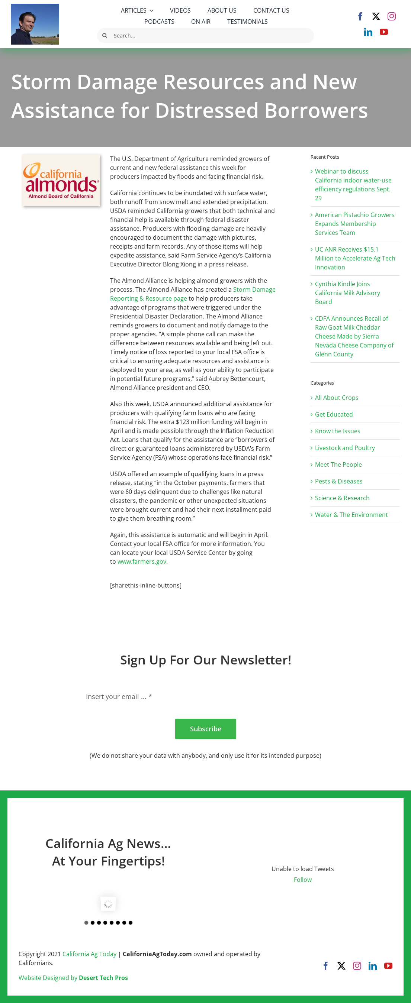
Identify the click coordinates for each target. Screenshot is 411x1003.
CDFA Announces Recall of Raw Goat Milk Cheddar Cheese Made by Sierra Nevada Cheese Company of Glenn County (354, 336)
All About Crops (337, 398)
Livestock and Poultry (345, 448)
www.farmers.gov (142, 561)
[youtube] (384, 32)
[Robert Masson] (35, 7)
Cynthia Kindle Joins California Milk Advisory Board (347, 293)
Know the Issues (337, 431)
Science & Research (342, 498)
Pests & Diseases (339, 481)
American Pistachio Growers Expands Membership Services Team (355, 224)
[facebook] (360, 16)
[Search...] (205, 35)
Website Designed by (73, 978)
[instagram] (392, 16)
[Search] (104, 35)
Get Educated (334, 414)
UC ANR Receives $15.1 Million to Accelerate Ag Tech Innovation (355, 258)
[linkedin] (368, 32)
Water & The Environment (351, 515)
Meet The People (338, 464)
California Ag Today (89, 954)
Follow (303, 880)
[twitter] (376, 16)
